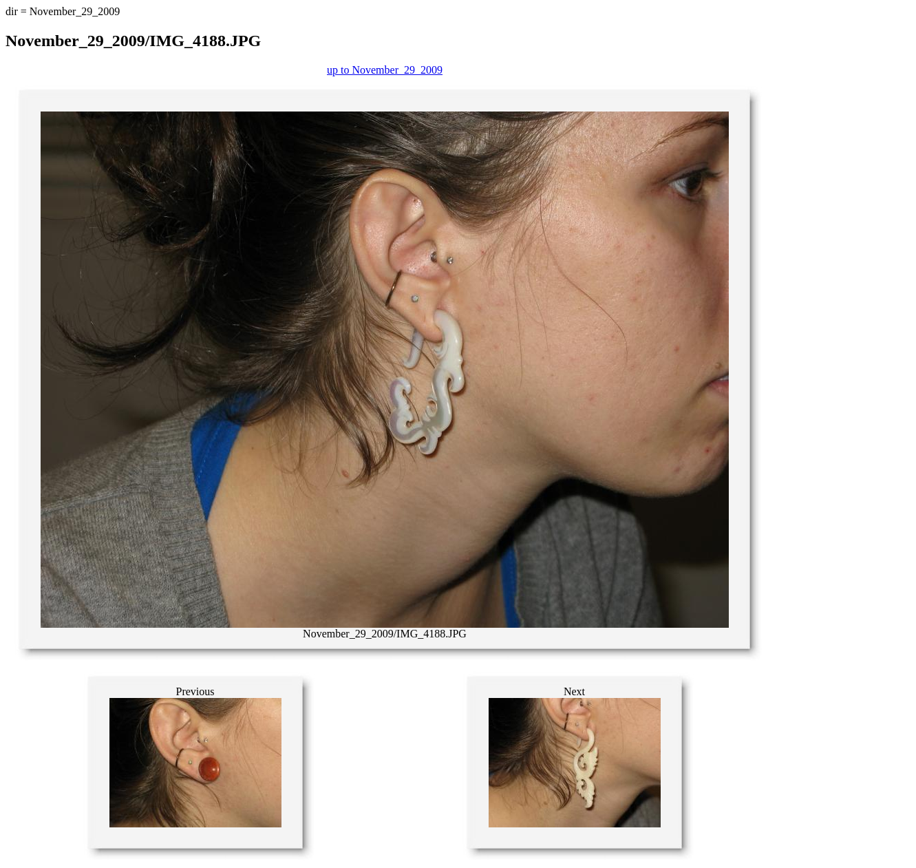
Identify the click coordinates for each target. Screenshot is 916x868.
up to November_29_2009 (385, 70)
